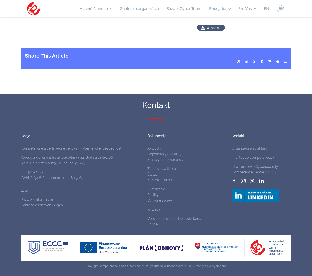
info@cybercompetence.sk (253, 157)
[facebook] (234, 181)
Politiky (153, 195)
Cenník (152, 224)
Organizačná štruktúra (249, 148)
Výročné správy (160, 200)
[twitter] (252, 181)
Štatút (152, 174)
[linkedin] (261, 181)
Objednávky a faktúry (164, 154)
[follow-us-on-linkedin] (256, 189)
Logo (25, 190)
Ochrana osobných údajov (42, 205)
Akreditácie (156, 189)
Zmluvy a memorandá (165, 160)
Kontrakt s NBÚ (159, 180)
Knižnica (153, 209)
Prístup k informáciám (38, 199)
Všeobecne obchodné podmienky (174, 218)
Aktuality (154, 148)
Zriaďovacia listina (161, 169)
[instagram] (243, 181)
